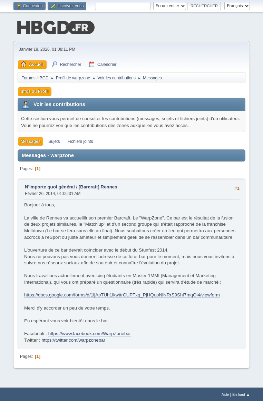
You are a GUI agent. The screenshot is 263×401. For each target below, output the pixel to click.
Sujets (54, 140)
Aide (225, 394)
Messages (30, 140)
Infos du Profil (35, 90)
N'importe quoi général (50, 186)
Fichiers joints (80, 140)
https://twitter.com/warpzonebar (73, 339)
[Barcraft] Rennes (98, 186)
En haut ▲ (241, 394)
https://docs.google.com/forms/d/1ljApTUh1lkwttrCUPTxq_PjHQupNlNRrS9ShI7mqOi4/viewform (122, 294)
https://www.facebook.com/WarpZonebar (89, 332)
